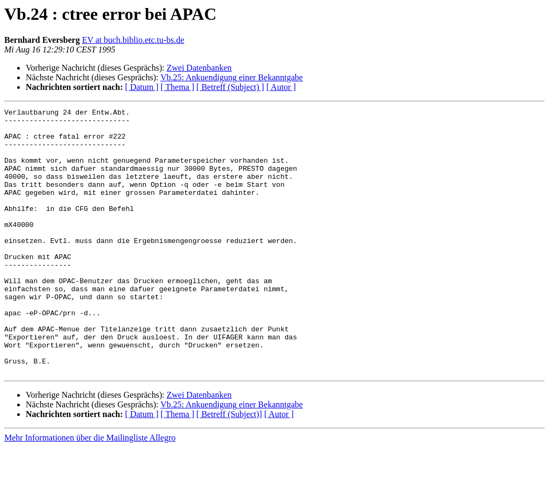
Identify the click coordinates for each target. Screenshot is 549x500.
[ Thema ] (178, 87)
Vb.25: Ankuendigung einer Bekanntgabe (231, 77)
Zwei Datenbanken (199, 67)
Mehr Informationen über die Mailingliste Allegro (89, 490)
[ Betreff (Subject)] (229, 467)
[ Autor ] (281, 87)
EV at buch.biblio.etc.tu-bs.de (133, 39)
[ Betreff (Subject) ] (230, 87)
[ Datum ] (141, 87)
